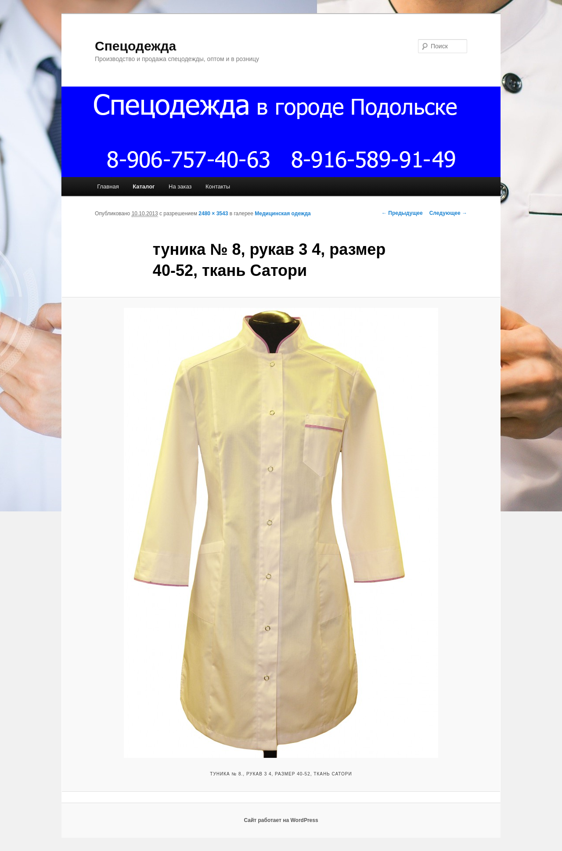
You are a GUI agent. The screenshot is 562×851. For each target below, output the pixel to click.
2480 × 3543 (213, 213)
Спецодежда (135, 46)
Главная (108, 186)
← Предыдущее (402, 213)
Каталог (144, 186)
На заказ (180, 186)
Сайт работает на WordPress (281, 820)
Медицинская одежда (282, 213)
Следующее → (448, 213)
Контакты (217, 186)
